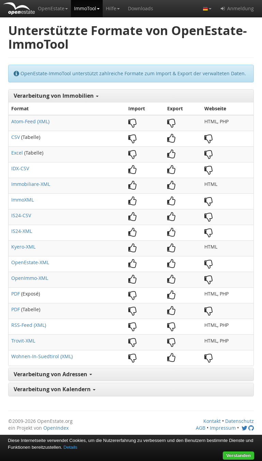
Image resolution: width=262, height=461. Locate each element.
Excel (17, 152)
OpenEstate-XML (30, 262)
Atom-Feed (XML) (30, 121)
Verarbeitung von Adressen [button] (53, 374)
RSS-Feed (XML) (28, 325)
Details (70, 447)
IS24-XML (21, 231)
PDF (15, 293)
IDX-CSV (20, 168)
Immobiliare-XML (30, 184)
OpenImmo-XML (29, 278)
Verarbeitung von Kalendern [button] (55, 389)
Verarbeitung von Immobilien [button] (56, 95)
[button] (53, 8)
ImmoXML (22, 199)
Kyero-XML (23, 246)
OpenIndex (56, 428)
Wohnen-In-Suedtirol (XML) (42, 356)
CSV (15, 137)
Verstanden (238, 455)
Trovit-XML (23, 340)
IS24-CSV (21, 215)
